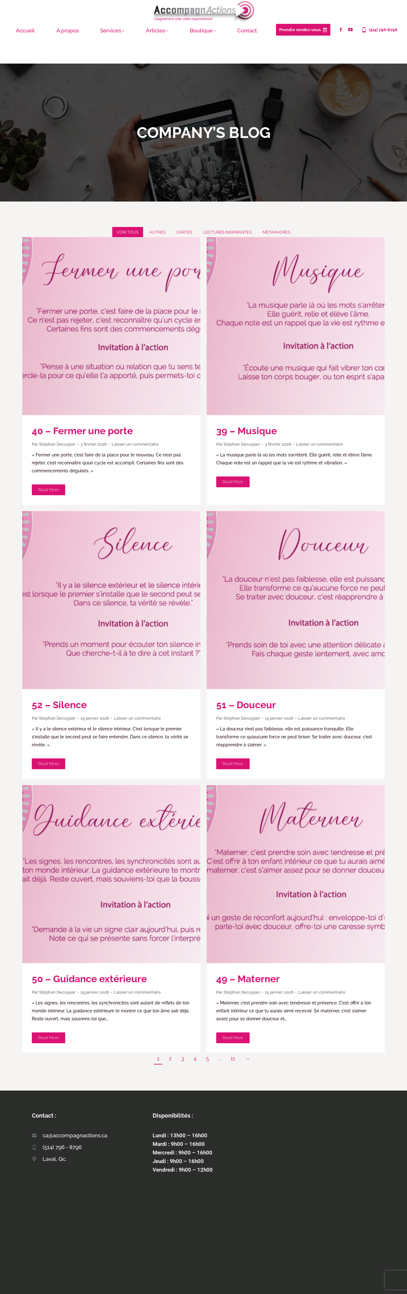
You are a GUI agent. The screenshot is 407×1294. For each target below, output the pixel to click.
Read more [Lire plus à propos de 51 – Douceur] (233, 763)
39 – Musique (246, 430)
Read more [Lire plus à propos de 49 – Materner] (233, 1037)
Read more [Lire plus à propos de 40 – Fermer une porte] (48, 489)
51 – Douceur (246, 704)
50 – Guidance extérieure (89, 978)
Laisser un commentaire (135, 444)
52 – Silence (59, 704)
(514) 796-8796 (379, 29)
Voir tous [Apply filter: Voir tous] (128, 232)
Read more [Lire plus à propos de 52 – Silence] (48, 763)
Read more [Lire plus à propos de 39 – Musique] (233, 481)
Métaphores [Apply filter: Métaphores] (276, 232)
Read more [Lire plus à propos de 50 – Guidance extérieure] (48, 1037)
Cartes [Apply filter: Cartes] (184, 232)
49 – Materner (248, 978)
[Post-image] (111, 326)
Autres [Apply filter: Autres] (157, 232)
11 (233, 1058)
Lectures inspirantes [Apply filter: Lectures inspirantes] (227, 232)
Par (54, 444)
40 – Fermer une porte (82, 430)
